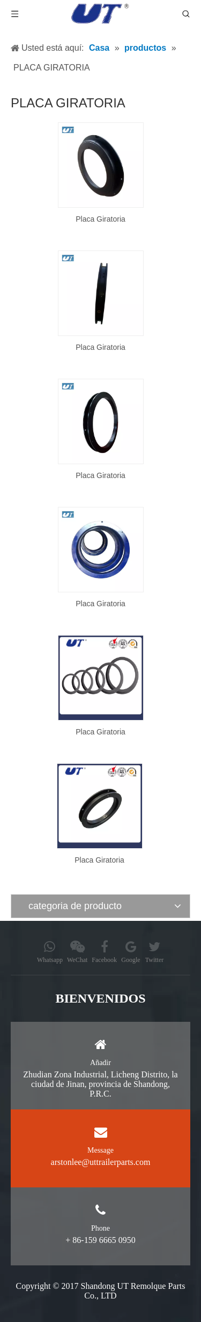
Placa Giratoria (100, 219)
